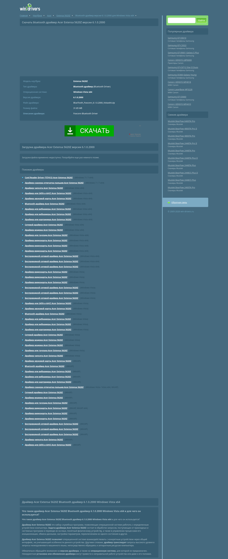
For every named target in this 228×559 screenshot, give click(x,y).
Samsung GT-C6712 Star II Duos (183, 67)
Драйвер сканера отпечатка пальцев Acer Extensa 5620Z (54, 182)
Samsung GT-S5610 (177, 38)
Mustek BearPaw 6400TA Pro (181, 121)
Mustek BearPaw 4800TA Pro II (182, 128)
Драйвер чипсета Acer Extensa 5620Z (44, 188)
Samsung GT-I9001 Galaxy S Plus (183, 52)
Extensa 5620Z (63, 15)
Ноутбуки (37, 15)
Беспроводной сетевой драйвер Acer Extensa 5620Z (51, 256)
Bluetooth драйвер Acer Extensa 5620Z (44, 203)
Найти (201, 20)
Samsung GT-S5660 (177, 96)
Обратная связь (179, 202)
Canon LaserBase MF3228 (180, 89)
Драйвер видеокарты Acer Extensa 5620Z (46, 240)
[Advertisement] (89, 50)
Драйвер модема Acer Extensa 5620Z (44, 230)
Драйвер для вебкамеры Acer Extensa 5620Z (48, 209)
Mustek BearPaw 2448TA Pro (181, 150)
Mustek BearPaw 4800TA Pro (181, 136)
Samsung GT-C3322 (177, 45)
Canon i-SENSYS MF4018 (179, 82)
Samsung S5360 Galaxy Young (182, 74)
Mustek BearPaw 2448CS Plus (182, 180)
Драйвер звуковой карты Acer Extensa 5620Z (48, 198)
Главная (24, 15)
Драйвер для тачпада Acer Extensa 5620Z (46, 235)
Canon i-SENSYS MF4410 (179, 104)
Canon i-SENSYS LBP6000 (180, 60)
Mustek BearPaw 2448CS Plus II (183, 172)
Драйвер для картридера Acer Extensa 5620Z (48, 219)
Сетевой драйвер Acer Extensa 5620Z (44, 224)
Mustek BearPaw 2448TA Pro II (182, 143)
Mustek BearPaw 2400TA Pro (181, 187)
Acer (49, 15)
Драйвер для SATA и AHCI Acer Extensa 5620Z (48, 193)
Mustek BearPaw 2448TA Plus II (183, 158)
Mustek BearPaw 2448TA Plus (182, 165)
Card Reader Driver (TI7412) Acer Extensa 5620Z (49, 177)
